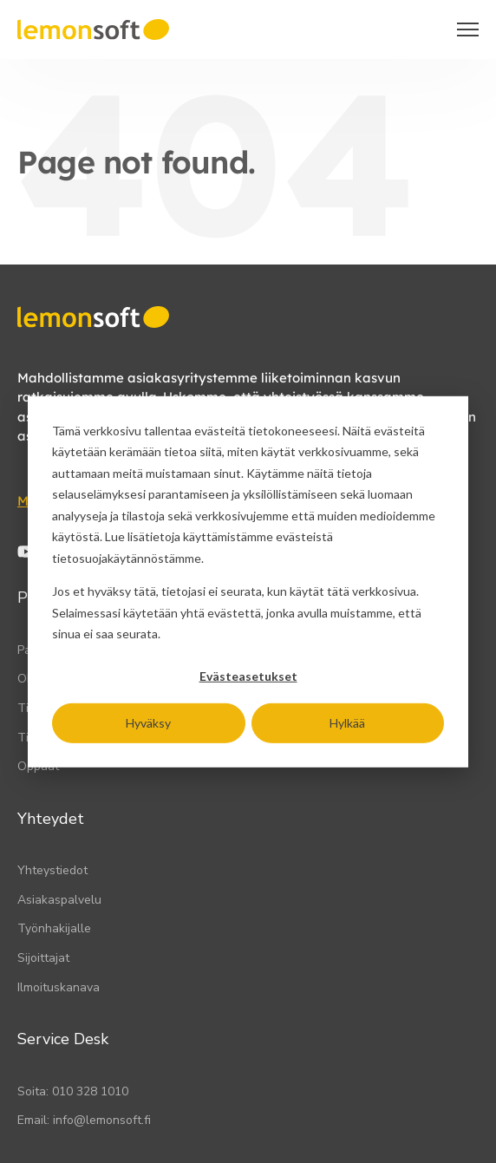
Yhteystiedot (52, 870)
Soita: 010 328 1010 (72, 1091)
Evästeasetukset (248, 676)
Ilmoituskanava (58, 987)
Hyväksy (148, 722)
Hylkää (347, 722)
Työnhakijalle (54, 928)
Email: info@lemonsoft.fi (84, 1120)
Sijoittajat (43, 958)
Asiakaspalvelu (59, 900)
